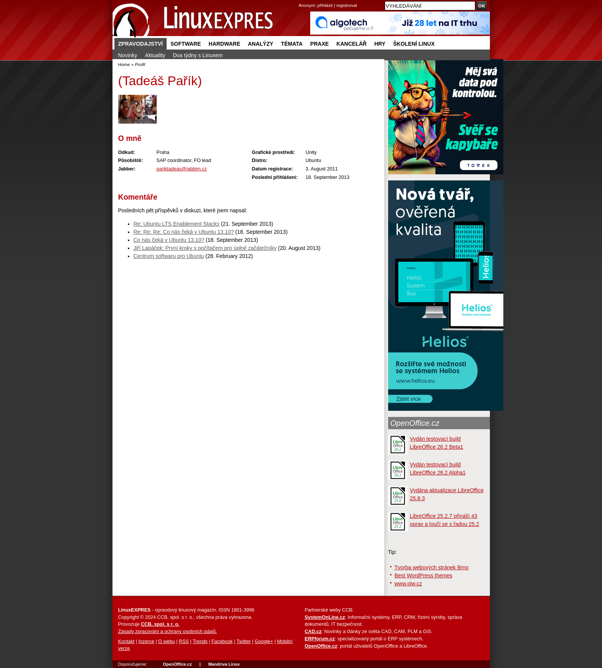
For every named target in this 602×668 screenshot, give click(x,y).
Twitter (244, 641)
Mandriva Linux (224, 664)
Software (185, 44)
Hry (379, 44)
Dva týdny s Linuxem (198, 55)
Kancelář (351, 44)
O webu (166, 641)
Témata (292, 44)
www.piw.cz (408, 583)
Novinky (127, 55)
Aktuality (155, 55)
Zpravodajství (140, 44)
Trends (200, 641)
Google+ (264, 641)
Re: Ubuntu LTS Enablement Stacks (177, 224)
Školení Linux (414, 44)
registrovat (346, 5)
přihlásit (325, 5)
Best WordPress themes (424, 575)
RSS (184, 641)
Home (124, 64)
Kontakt (126, 641)
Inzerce (146, 641)
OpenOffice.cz (415, 423)
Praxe (319, 44)
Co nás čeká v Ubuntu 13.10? (169, 240)
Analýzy (260, 44)
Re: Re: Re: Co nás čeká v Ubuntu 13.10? (184, 232)
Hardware (224, 44)
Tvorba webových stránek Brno (432, 567)
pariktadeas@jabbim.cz (182, 169)
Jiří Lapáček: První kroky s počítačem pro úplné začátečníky (205, 248)
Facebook (222, 641)
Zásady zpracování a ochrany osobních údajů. (167, 631)
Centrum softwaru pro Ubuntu (169, 256)
